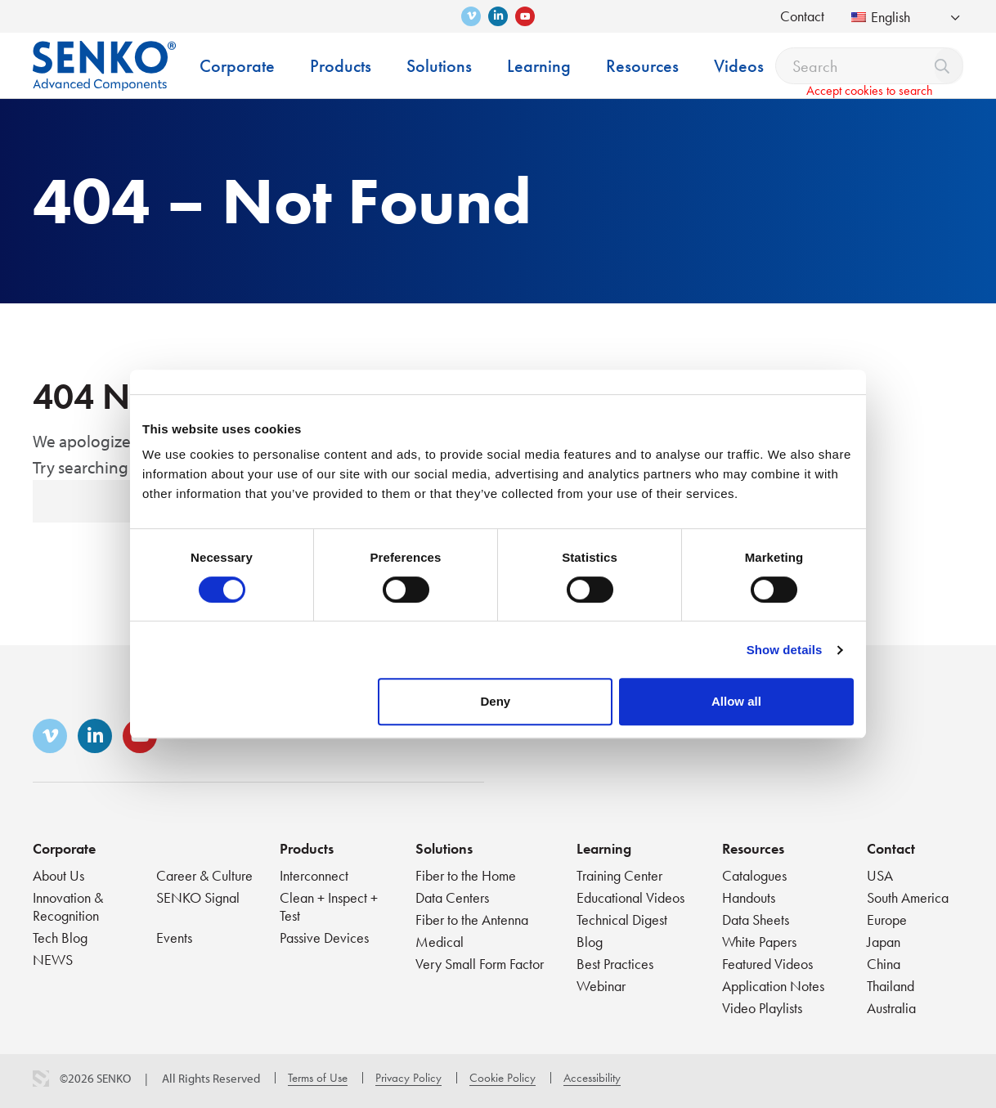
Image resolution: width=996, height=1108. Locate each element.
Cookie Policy (502, 1078)
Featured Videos (767, 963)
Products (307, 848)
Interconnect (314, 875)
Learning (604, 848)
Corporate (64, 848)
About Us (58, 875)
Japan (883, 941)
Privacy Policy (408, 1078)
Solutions (444, 848)
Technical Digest (622, 919)
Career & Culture (204, 875)
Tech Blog (60, 937)
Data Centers (452, 897)
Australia (891, 1007)
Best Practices (615, 963)
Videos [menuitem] (739, 66)
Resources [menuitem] (642, 66)
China (883, 963)
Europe (887, 919)
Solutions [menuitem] (439, 66)
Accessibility (592, 1078)
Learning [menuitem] (539, 66)
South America (908, 897)
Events (174, 937)
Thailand (890, 985)
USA (880, 875)
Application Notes (773, 985)
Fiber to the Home (465, 875)
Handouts (748, 897)
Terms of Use (318, 1078)
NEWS (53, 959)
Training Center (619, 875)
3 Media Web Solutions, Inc (41, 1078)
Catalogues (754, 875)
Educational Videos (630, 897)
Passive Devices (324, 937)
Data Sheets (755, 919)
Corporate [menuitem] (237, 66)
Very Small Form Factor (479, 963)
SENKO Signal (198, 897)
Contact (802, 16)
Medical (439, 941)
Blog (590, 941)
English (880, 16)
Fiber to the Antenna (471, 919)
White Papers (759, 941)
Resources (753, 848)
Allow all (736, 701)
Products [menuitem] (340, 66)
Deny (496, 701)
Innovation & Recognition (68, 906)
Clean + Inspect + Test (329, 906)
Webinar (601, 985)
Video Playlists (762, 1007)
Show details (785, 650)
